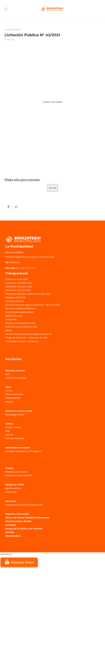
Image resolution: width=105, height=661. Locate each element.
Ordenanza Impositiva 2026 (18, 282)
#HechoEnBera (13, 535)
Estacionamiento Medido (18, 521)
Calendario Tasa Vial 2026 (18, 290)
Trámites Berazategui (15, 377)
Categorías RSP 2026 (15, 297)
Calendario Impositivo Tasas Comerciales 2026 (28, 293)
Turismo (9, 532)
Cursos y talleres (13, 427)
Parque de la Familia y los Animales (23, 528)
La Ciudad (10, 524)
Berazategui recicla (14, 414)
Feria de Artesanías (14, 438)
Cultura (9, 423)
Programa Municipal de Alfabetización (24, 504)
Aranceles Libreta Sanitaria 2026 (21, 326)
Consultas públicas (14, 301)
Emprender (11, 491)
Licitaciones (13, 30)
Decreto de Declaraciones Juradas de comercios (28, 334)
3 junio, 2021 (9, 40)
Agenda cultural (13, 488)
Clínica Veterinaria (14, 394)
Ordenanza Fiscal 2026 (16, 279)
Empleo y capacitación (16, 471)
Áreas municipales (14, 252)
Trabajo (9, 468)
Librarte (9, 434)
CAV (7, 374)
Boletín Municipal (13, 315)
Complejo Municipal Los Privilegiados (23, 451)
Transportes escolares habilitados (22, 341)
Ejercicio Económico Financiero (20, 308)
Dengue (9, 401)
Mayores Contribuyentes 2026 (20, 323)
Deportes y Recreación (17, 513)
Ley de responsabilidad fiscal (19, 312)
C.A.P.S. (9, 390)
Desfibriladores (12, 397)
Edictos (8, 330)
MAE (7, 431)
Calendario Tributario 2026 (18, 286)
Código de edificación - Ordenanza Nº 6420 (26, 337)
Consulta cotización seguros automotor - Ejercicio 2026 (32, 304)
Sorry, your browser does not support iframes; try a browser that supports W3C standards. (23, 590)
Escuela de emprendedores (18, 475)
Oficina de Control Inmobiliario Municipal (27, 517)
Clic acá (52, 187)
